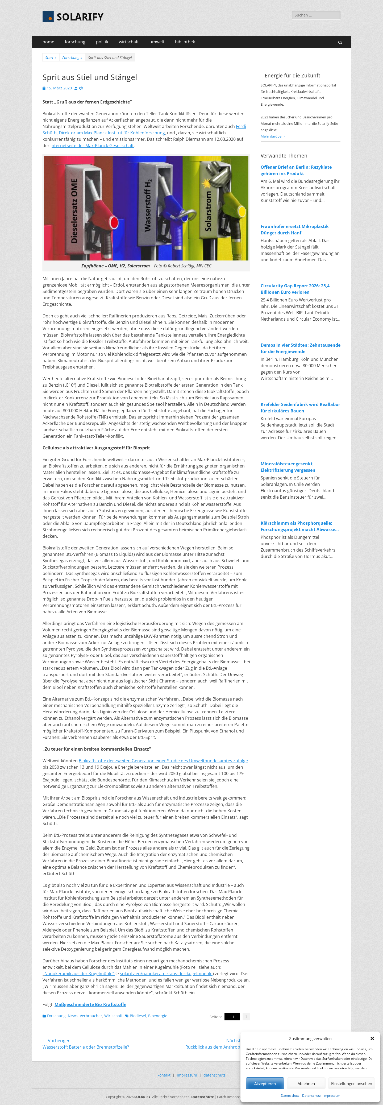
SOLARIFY (80, 17)
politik (102, 42)
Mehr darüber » (273, 136)
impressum (187, 1075)
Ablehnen (306, 1083)
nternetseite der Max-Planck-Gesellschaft (93, 145)
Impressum (331, 1095)
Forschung (72, 57)
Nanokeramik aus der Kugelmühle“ (79, 973)
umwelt (156, 42)
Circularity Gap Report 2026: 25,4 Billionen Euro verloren (295, 289)
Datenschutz (290, 1095)
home (48, 42)
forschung (75, 42)
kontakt (163, 1075)
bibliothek (185, 42)
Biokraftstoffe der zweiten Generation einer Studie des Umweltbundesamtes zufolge (163, 761)
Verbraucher (91, 1015)
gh (81, 87)
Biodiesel (138, 1015)
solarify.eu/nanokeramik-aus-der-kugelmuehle (166, 973)
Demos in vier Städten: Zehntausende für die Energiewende (300, 348)
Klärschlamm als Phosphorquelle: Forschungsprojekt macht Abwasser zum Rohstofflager (299, 526)
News (73, 1015)
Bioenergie (157, 1015)
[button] (372, 1038)
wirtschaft (129, 42)
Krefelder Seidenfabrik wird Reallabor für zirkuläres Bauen (300, 408)
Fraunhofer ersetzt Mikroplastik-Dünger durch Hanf (295, 230)
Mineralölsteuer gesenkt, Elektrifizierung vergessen (288, 467)
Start (51, 57)
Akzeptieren (265, 1083)
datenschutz (214, 1075)
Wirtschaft (113, 1015)
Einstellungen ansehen (351, 1083)
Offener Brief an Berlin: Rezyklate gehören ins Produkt (296, 170)
